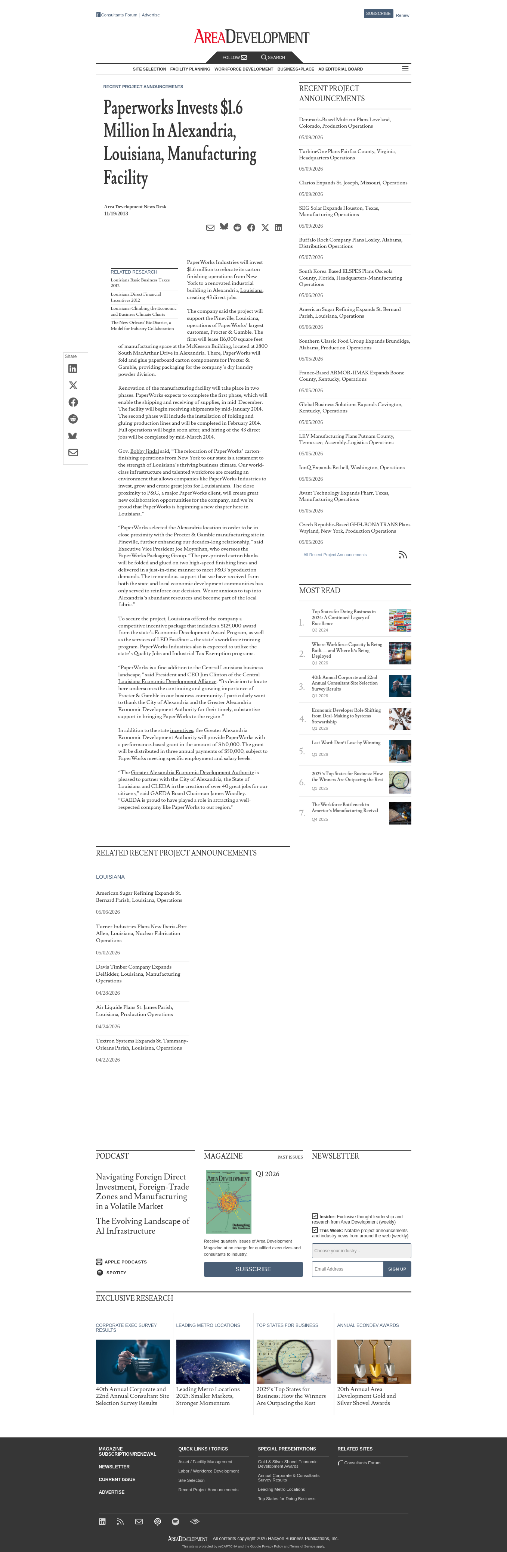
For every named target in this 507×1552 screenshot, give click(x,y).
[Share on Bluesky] (76, 436)
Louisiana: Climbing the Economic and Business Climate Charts (144, 311)
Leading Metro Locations (281, 1489)
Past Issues (290, 1156)
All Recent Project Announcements (335, 554)
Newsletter (114, 1467)
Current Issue (117, 1479)
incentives (181, 730)
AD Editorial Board (340, 69)
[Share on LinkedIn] (76, 369)
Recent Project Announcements (143, 86)
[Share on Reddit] (76, 419)
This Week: (360, 1233)
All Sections (405, 69)
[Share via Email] (76, 453)
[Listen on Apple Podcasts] (145, 1262)
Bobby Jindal (144, 451)
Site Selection (192, 1480)
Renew (402, 15)
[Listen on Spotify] (145, 1273)
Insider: (357, 1219)
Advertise (151, 15)
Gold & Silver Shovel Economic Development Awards (288, 1463)
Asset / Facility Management (205, 1461)
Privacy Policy (272, 1546)
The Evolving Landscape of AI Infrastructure (143, 1226)
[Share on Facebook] (76, 402)
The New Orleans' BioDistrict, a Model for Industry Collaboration (142, 325)
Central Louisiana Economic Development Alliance (189, 678)
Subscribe (378, 13)
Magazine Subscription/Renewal (128, 1451)
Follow (235, 58)
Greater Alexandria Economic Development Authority (192, 772)
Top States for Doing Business (287, 1498)
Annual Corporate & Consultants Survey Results (289, 1477)
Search (273, 58)
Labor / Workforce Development (209, 1471)
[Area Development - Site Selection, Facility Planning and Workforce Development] (253, 36)
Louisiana (251, 290)
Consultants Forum (119, 15)
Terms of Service (302, 1546)
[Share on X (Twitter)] (76, 386)
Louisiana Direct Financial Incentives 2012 (136, 297)
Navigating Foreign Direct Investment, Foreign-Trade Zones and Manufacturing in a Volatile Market (142, 1192)
